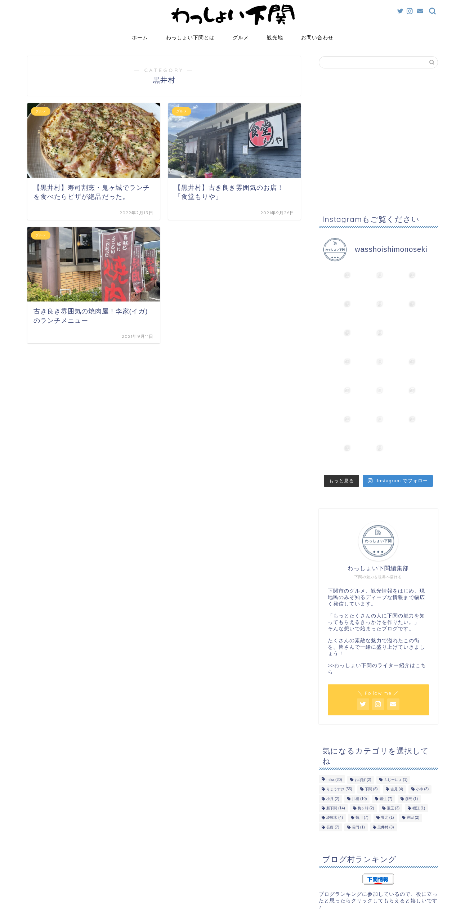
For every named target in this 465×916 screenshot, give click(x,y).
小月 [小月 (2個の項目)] (332, 741)
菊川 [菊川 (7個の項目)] (362, 760)
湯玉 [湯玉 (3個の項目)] (393, 750)
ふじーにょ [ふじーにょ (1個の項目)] (396, 722)
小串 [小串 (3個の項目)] (422, 732)
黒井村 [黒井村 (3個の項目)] (385, 770)
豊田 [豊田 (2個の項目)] (413, 760)
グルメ (241, 37)
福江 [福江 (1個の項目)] (418, 750)
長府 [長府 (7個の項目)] (332, 770)
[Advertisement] (378, 142)
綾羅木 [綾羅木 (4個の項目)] (334, 760)
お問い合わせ (317, 37)
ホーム (140, 37)
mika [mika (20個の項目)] (334, 722)
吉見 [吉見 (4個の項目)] (396, 732)
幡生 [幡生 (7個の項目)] (386, 741)
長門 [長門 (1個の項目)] (358, 770)
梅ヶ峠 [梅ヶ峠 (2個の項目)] (366, 750)
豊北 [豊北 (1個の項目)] (387, 760)
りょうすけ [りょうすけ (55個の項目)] (339, 732)
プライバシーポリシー (54, 907)
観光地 (275, 37)
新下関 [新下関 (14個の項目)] (335, 750)
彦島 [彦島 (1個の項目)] (411, 741)
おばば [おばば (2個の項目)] (363, 722)
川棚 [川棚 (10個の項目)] (359, 741)
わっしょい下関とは (190, 37)
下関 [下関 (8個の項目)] (371, 732)
